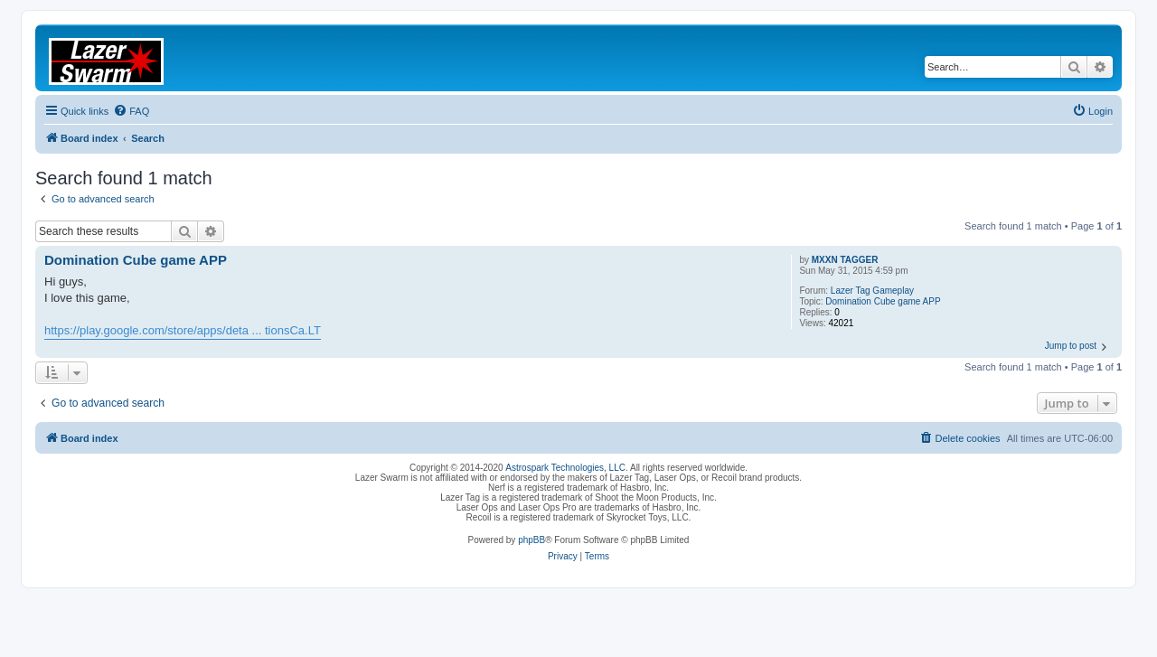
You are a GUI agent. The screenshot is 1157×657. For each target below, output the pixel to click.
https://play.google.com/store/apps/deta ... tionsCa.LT (182, 330)
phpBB (531, 540)
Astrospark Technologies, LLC (565, 468)
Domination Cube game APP (882, 301)
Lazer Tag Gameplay (872, 291)
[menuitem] (131, 111)
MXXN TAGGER (845, 260)
